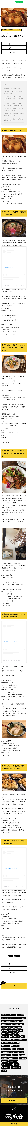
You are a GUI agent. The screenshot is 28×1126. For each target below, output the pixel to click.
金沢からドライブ (6, 1049)
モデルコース (13, 1018)
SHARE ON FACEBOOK (14, 44)
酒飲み (6, 1042)
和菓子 (21, 1024)
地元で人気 (16, 1036)
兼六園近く (15, 1055)
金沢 (3, 1021)
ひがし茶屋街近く (6, 1055)
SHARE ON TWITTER (14, 48)
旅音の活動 (4, 1058)
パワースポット (21, 1018)
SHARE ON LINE (14, 52)
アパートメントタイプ (7, 1064)
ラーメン (11, 1024)
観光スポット (20, 1049)
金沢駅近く (4, 1061)
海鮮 (15, 1033)
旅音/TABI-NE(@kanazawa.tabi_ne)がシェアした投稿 (15, 660)
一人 (25, 1039)
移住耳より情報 (9, 1021)
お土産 (3, 1027)
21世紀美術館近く (15, 1067)
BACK (14, 986)
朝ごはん (9, 1027)
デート (3, 1033)
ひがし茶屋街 (20, 1015)
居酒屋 (16, 1024)
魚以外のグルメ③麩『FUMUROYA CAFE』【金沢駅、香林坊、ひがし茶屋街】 (13, 98)
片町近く (16, 1064)
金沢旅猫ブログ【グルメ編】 (15, 29)
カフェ (14, 1039)
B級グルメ (4, 1030)
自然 (18, 1042)
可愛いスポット (15, 1046)
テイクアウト (5, 1036)
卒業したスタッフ (13, 1058)
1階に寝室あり (5, 1052)
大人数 (6, 1018)
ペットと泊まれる (13, 1061)
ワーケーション (12, 1015)
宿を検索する (14, 1100)
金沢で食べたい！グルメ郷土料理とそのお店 (14, 299)
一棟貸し (4, 1070)
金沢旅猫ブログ (5, 29)
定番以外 (10, 956)
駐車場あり (22, 1055)
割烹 (11, 1036)
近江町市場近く (6, 1067)
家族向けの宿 (20, 1052)
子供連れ (9, 1039)
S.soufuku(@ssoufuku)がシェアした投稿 (12, 285)
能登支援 (4, 1015)
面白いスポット (6, 1046)
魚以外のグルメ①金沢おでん (12, 88)
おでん (3, 1039)
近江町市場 (9, 1033)
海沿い (14, 1049)
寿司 (14, 1027)
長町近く (13, 1052)
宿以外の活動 (22, 1058)
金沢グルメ (17, 956)
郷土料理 (20, 1030)
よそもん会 (4, 1024)
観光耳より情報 (19, 1021)
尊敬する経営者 (12, 1030)
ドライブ (19, 1027)
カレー (22, 1036)
